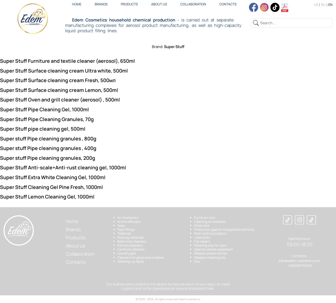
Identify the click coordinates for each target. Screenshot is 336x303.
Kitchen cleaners (129, 245)
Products (129, 4)
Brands (101, 4)
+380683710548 (299, 265)
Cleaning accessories (210, 221)
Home (76, 4)
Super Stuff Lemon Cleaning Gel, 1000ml (47, 196)
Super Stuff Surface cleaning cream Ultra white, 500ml (64, 70)
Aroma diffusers (129, 221)
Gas (197, 261)
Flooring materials (130, 237)
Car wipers (202, 241)
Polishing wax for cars (210, 245)
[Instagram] (299, 220)
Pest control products (210, 233)
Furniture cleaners (130, 249)
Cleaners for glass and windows (140, 257)
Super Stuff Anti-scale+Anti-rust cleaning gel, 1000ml (63, 167)
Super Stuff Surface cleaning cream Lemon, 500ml (59, 90)
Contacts (228, 4)
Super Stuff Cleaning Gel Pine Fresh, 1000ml (51, 187)
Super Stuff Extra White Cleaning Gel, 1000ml (52, 177)
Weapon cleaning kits (210, 257)
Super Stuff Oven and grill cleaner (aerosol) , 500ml (60, 99)
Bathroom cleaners (131, 241)
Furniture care (204, 217)
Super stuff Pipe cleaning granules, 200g (47, 158)
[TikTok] (311, 220)
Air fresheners (127, 217)
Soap (121, 225)
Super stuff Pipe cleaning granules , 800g (48, 138)
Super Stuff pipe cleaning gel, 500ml (42, 128)
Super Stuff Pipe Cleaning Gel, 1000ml (44, 109)
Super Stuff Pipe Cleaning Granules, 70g (47, 119)
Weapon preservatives (210, 253)
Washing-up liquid (130, 261)
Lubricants (202, 237)
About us (159, 4)
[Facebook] (287, 220)
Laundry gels (126, 253)
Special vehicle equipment (213, 249)
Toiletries (124, 233)
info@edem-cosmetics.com (299, 260)
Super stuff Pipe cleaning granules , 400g (48, 148)
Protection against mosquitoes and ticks (224, 229)
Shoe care (201, 225)
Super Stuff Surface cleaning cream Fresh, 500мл (58, 80)
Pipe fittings (126, 229)
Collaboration (193, 4)
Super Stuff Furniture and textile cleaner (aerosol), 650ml (67, 61)
